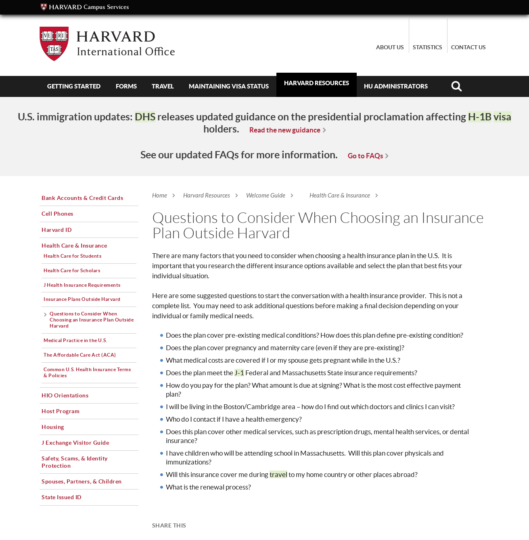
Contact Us (468, 47)
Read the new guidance (284, 130)
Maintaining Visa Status (229, 86)
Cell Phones (57, 213)
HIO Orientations (65, 395)
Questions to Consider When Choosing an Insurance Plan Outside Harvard (92, 319)
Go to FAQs (365, 156)
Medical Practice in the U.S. (75, 340)
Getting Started (73, 86)
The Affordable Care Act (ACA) (80, 354)
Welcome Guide (265, 195)
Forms (126, 86)
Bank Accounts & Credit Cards (82, 198)
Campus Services (85, 7)
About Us (390, 47)
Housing (53, 427)
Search (456, 86)
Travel (163, 86)
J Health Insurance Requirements (82, 285)
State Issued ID (62, 497)
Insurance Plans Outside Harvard (82, 299)
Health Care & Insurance (339, 195)
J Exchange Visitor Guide (75, 442)
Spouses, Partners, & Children (82, 481)
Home (159, 195)
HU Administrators (396, 86)
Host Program (60, 411)
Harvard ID (56, 230)
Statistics (427, 47)
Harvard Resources (316, 83)
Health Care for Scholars (72, 270)
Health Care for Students (72, 255)
